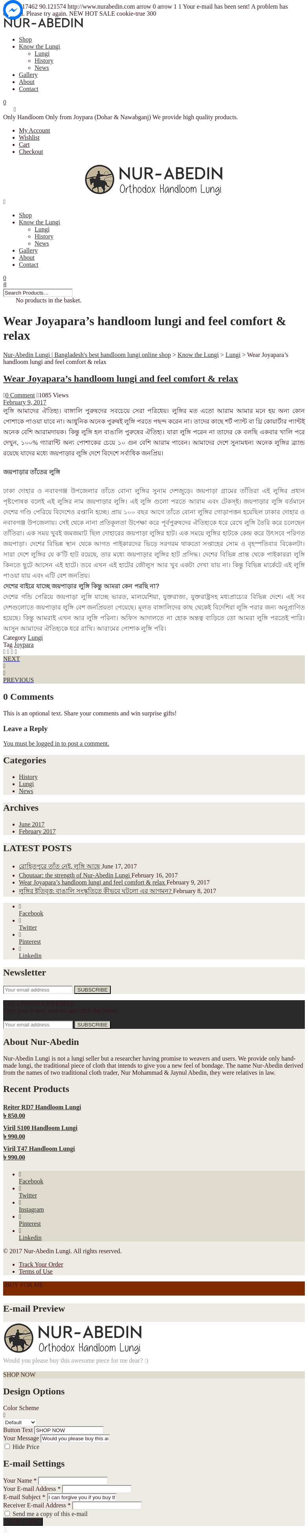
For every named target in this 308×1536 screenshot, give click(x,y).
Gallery (28, 74)
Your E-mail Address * (31, 1488)
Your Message (21, 1438)
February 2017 (37, 831)
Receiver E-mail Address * (37, 1505)
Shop (25, 39)
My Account (34, 130)
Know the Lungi (39, 46)
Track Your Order (41, 1264)
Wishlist (29, 137)
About (27, 81)
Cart (24, 144)
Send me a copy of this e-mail (50, 1514)
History (44, 60)
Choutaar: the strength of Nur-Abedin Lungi (75, 875)
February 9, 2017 (24, 402)
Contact (28, 89)
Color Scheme (21, 1408)
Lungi (42, 53)
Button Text (18, 1430)
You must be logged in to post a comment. (56, 743)
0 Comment (19, 395)
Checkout (31, 151)
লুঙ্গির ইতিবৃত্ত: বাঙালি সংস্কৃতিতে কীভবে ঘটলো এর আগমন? (96, 891)
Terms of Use (36, 1271)
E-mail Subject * (24, 1497)
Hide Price (26, 1446)
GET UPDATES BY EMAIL (39, 1003)
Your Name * (20, 1480)
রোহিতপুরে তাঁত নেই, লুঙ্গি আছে (60, 866)
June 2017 (31, 824)
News (42, 67)
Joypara (24, 644)
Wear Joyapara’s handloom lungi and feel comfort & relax (120, 378)
